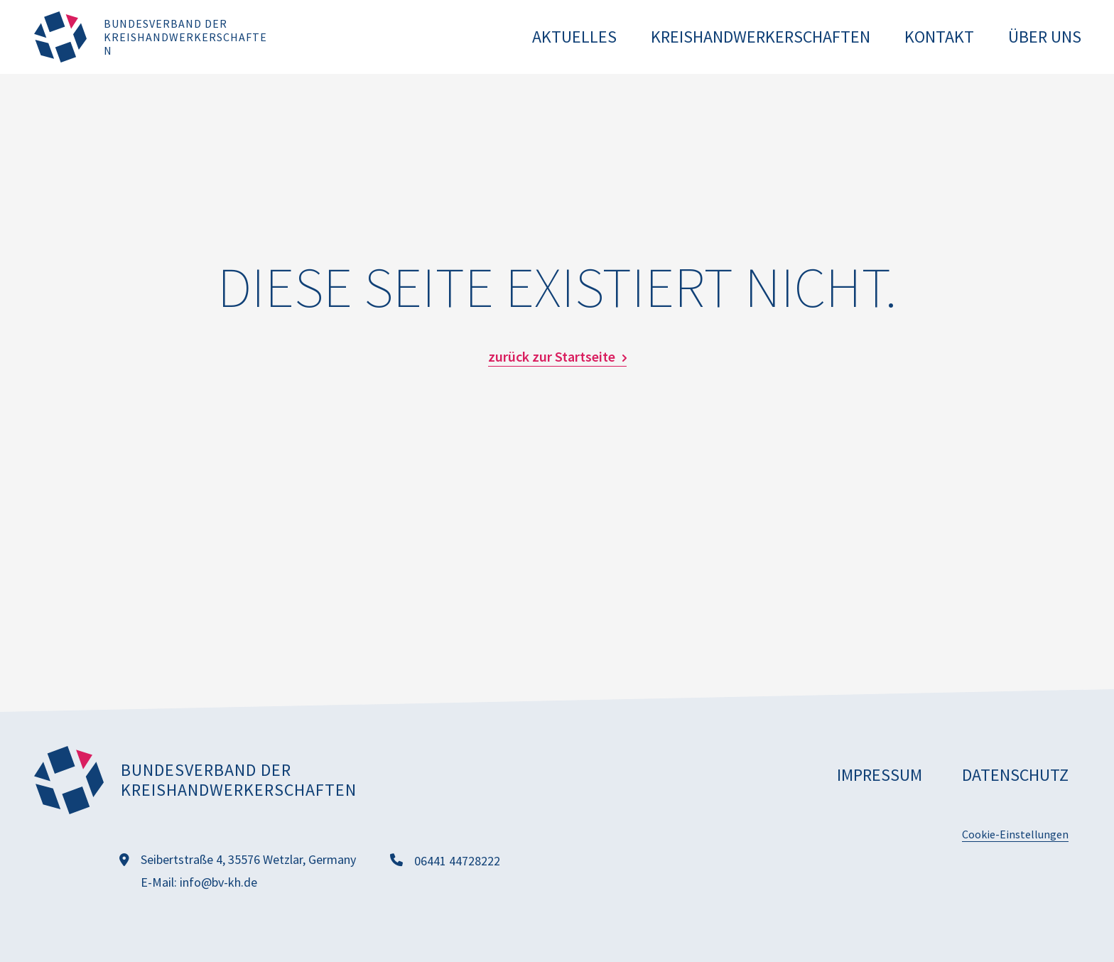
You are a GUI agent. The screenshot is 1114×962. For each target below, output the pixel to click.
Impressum (879, 775)
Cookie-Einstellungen (1015, 834)
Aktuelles (574, 37)
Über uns (1044, 37)
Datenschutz (1015, 775)
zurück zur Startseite (551, 357)
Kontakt (939, 37)
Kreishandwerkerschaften (760, 37)
